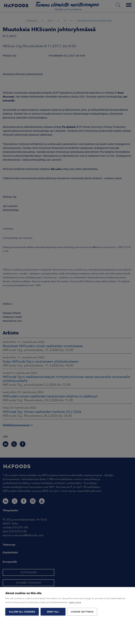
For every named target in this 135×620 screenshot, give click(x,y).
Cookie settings (82, 611)
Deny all (53, 611)
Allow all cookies (22, 611)
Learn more (75, 602)
